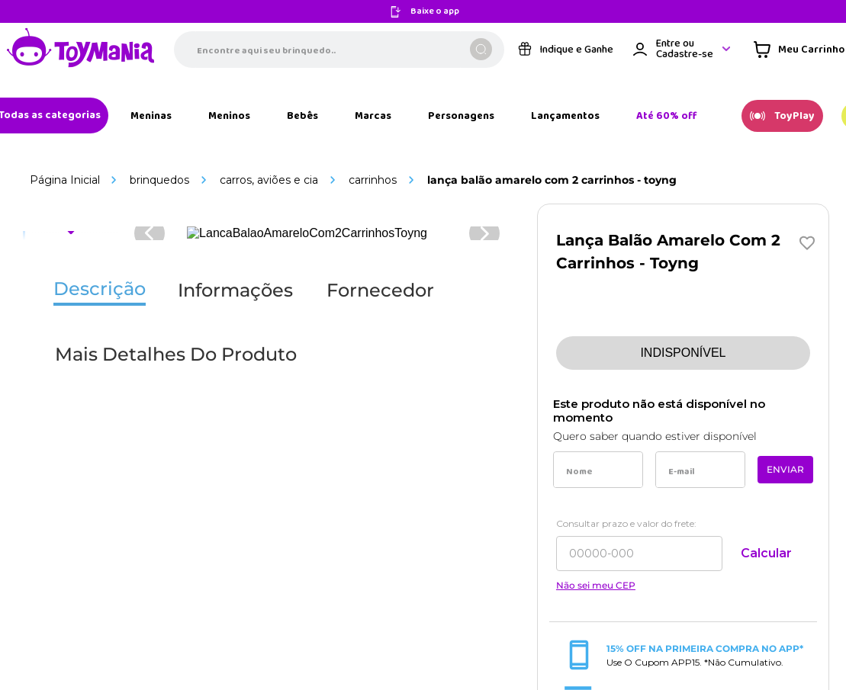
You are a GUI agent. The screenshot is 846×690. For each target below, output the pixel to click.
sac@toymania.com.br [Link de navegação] (705, 243)
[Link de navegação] (145, 158)
